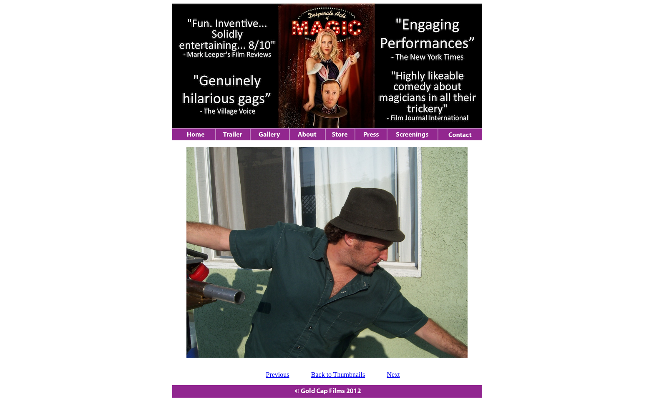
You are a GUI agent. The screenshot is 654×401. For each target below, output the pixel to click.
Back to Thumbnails (338, 374)
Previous (277, 374)
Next (393, 374)
